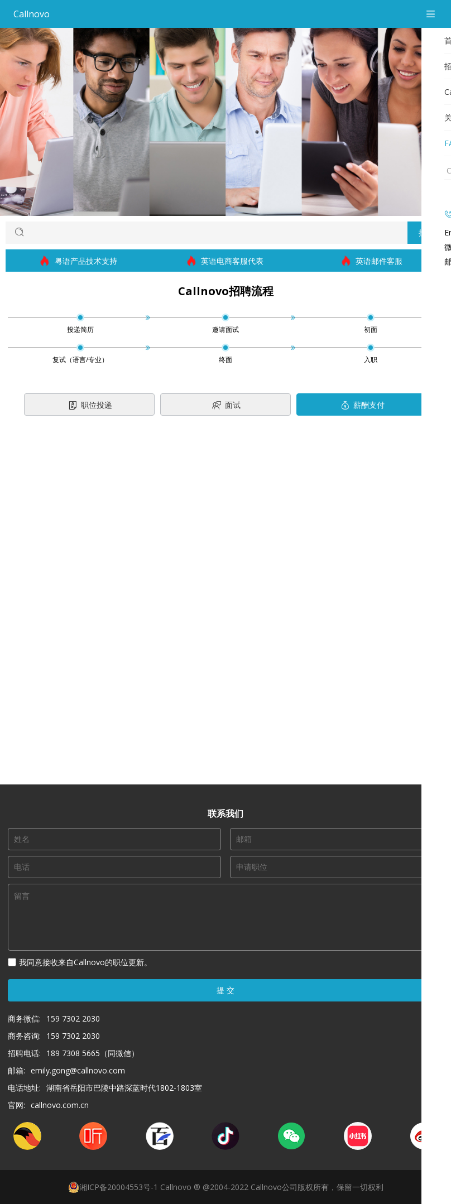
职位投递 (89, 405)
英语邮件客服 (372, 261)
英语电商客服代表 (225, 261)
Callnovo (31, 14)
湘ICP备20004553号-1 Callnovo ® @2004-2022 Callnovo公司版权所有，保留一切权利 (225, 1187)
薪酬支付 (362, 405)
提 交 (225, 990)
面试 (226, 405)
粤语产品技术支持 (79, 261)
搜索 (426, 232)
